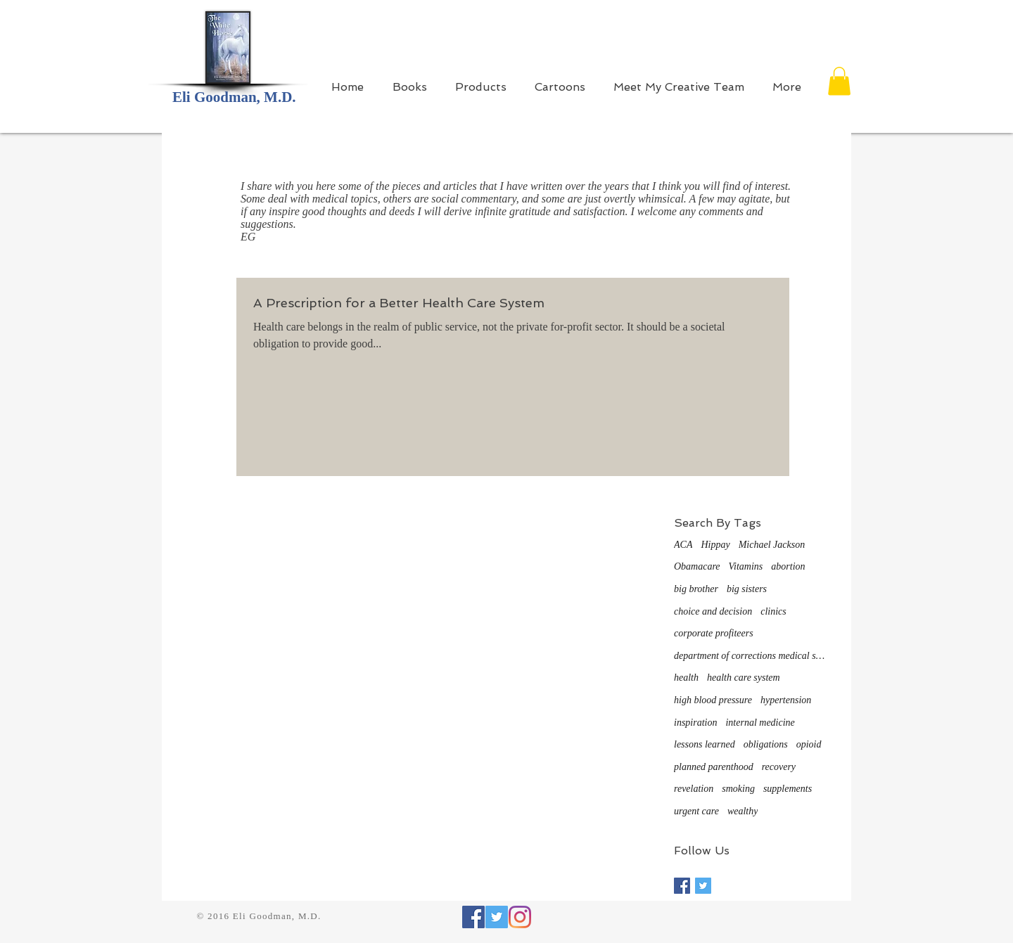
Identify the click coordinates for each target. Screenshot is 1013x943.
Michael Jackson (772, 544)
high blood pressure (713, 700)
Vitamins (746, 566)
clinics (773, 611)
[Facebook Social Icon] (473, 917)
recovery (779, 767)
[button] (839, 81)
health (686, 677)
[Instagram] (520, 917)
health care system (743, 677)
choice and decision (713, 611)
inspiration (695, 722)
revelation (693, 788)
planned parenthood (713, 767)
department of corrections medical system (751, 655)
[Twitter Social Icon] (496, 917)
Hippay (715, 544)
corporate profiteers (713, 633)
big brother (696, 589)
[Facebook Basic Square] (682, 886)
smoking (738, 788)
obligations (766, 744)
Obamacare (697, 566)
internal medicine (759, 722)
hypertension (785, 700)
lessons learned (704, 744)
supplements (787, 788)
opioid (809, 744)
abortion (788, 566)
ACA (683, 544)
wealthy (742, 811)
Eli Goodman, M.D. (234, 97)
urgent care (696, 811)
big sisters (747, 589)
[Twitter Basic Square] (703, 886)
